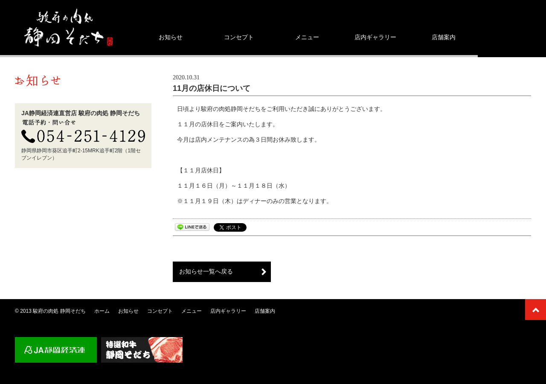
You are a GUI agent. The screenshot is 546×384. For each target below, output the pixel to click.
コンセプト (239, 37)
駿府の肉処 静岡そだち (59, 311)
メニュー (307, 37)
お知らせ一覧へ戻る (206, 271)
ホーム (102, 311)
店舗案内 (444, 37)
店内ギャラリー (375, 37)
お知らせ (171, 37)
